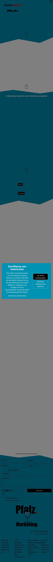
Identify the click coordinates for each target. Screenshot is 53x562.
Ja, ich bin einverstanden (40, 277)
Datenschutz (21, 296)
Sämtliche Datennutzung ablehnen (40, 284)
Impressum (12, 296)
